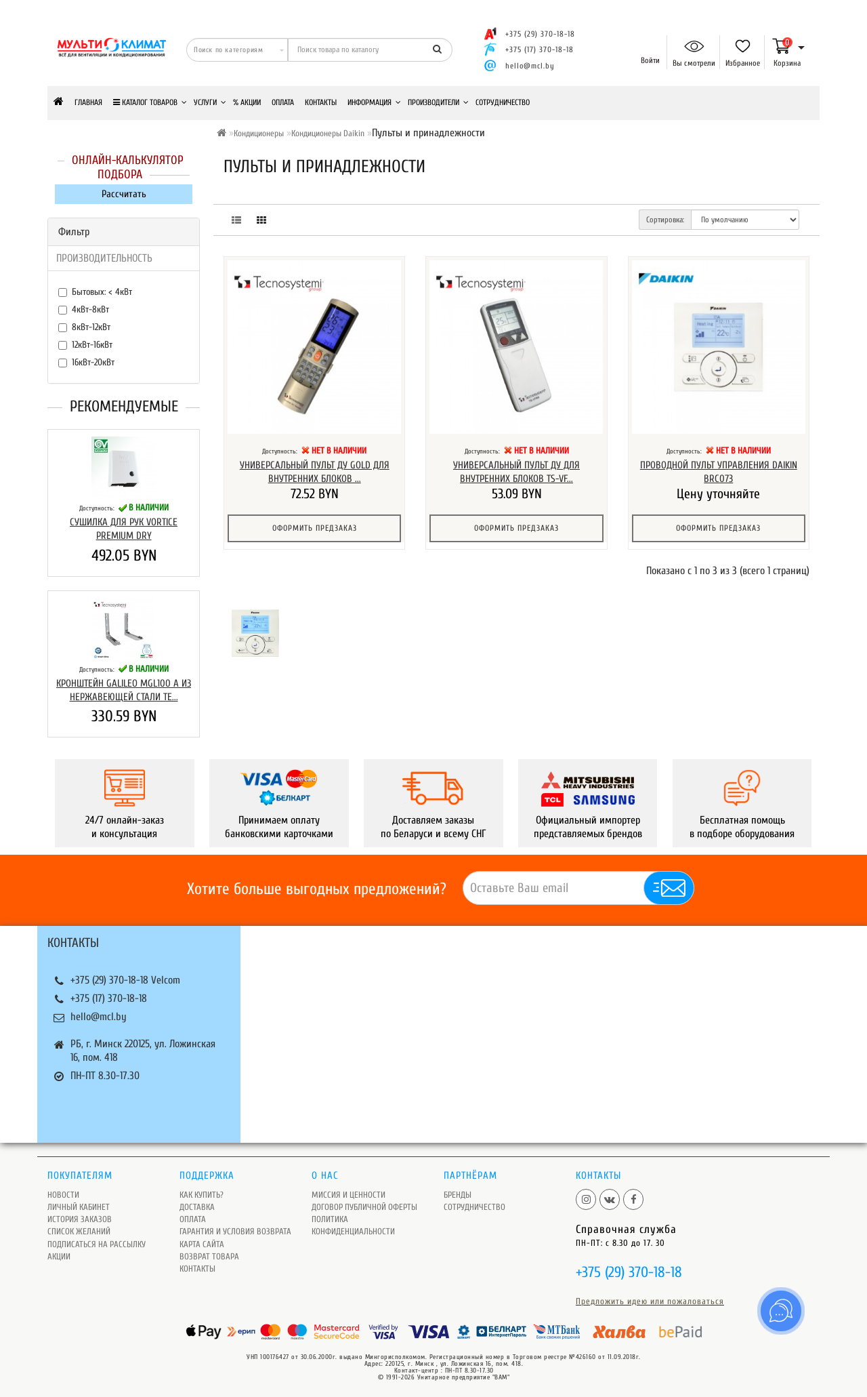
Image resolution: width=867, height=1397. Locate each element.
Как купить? (201, 1195)
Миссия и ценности (348, 1195)
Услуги (210, 102)
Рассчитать (124, 194)
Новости (63, 1195)
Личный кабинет (78, 1207)
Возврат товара (209, 1256)
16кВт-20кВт (86, 362)
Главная (88, 102)
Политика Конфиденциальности (353, 1225)
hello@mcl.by (530, 65)
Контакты (321, 102)
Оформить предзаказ (314, 528)
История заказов (79, 1219)
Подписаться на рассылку (96, 1244)
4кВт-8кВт (83, 309)
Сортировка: (665, 219)
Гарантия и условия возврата (235, 1231)
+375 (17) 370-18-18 (108, 998)
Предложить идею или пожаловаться (650, 1301)
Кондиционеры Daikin (327, 133)
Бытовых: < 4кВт (95, 292)
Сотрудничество (502, 102)
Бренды (457, 1195)
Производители (438, 102)
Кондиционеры (259, 133)
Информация (374, 102)
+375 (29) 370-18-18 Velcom (125, 980)
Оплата (283, 102)
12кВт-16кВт (85, 344)
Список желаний (78, 1231)
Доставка (197, 1207)
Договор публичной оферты (364, 1207)
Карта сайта (201, 1244)
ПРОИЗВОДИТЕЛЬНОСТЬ (104, 258)
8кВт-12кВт (84, 327)
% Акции (247, 102)
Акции (58, 1256)
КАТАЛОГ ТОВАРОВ (150, 102)
